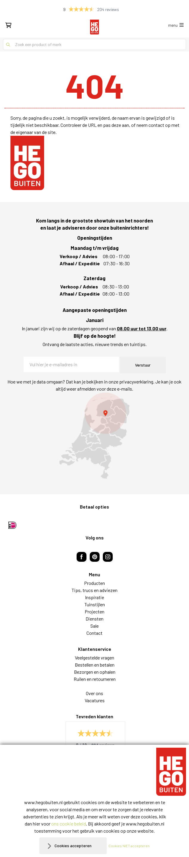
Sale (94, 626)
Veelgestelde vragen (94, 657)
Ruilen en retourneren (95, 679)
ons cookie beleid (68, 823)
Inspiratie (94, 597)
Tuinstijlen (94, 604)
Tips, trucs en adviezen (94, 590)
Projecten (94, 611)
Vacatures (95, 700)
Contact (94, 633)
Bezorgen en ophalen (94, 672)
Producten (94, 583)
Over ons (94, 693)
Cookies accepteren (73, 845)
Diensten (94, 618)
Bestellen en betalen (94, 664)
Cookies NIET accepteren (129, 846)
